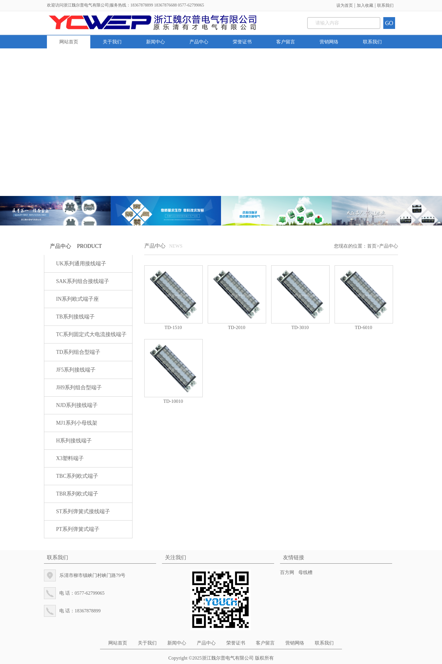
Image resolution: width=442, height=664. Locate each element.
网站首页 (68, 41)
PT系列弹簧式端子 (77, 529)
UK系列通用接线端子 (81, 263)
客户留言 (285, 41)
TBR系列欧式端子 (77, 494)
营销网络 (329, 41)
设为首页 (344, 5)
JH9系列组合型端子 (79, 387)
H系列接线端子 (74, 441)
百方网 (287, 572)
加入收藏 (365, 5)
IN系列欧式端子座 (77, 299)
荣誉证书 (242, 41)
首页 (371, 245)
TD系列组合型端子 (78, 352)
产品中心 (198, 41)
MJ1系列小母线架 (76, 423)
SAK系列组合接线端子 (82, 281)
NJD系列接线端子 (77, 405)
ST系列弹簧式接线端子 (83, 511)
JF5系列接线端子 (76, 370)
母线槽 (305, 572)
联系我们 (385, 5)
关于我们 (112, 41)
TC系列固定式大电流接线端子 (91, 334)
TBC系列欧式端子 (77, 476)
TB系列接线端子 (75, 317)
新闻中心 (155, 41)
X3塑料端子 (70, 458)
